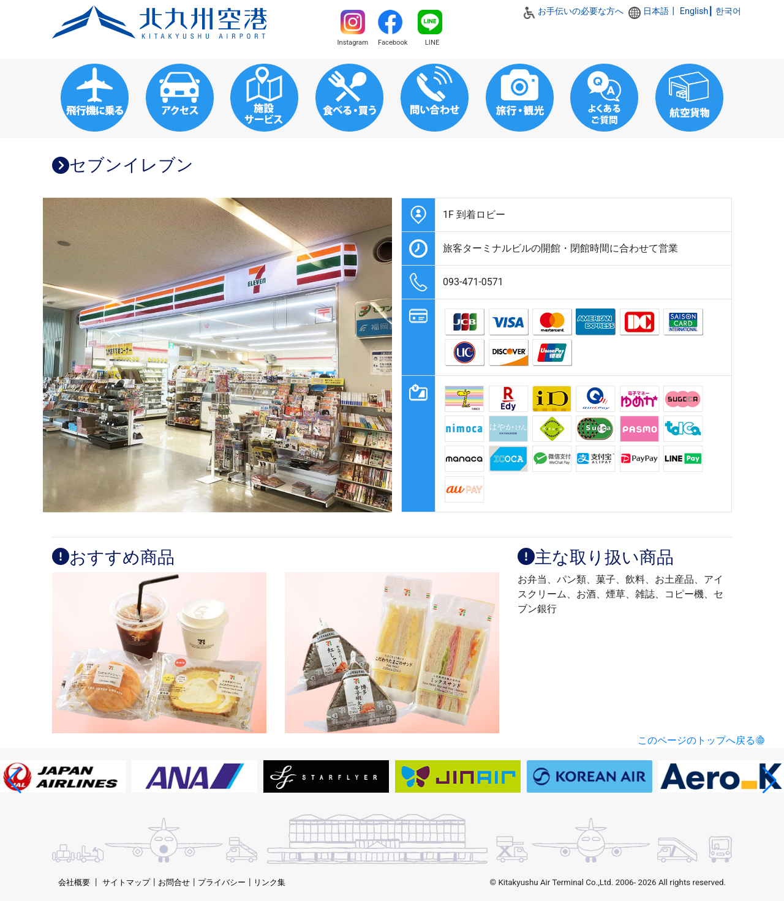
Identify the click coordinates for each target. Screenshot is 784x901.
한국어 (728, 11)
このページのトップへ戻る (696, 740)
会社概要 (74, 882)
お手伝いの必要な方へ (581, 11)
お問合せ (174, 882)
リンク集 (269, 882)
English (694, 11)
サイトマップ (126, 882)
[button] (14, 780)
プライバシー (222, 882)
